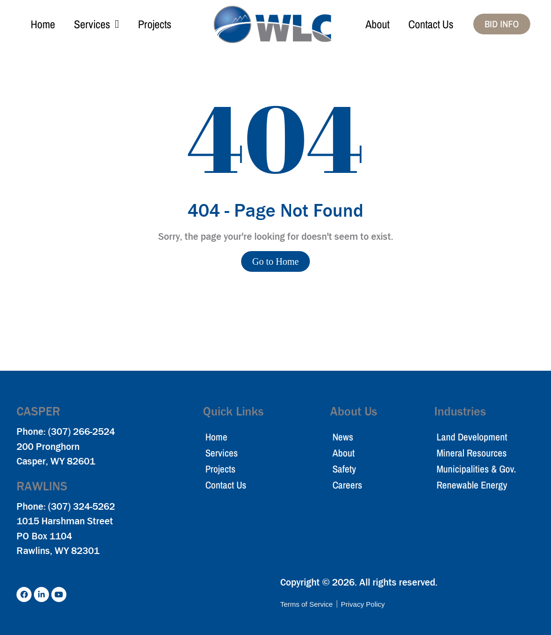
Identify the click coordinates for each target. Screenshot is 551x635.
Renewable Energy (472, 485)
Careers (347, 485)
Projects (154, 24)
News (342, 437)
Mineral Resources (472, 453)
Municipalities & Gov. (476, 469)
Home (43, 24)
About (377, 24)
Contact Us (431, 24)
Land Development (472, 437)
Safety (344, 469)
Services (96, 24)
